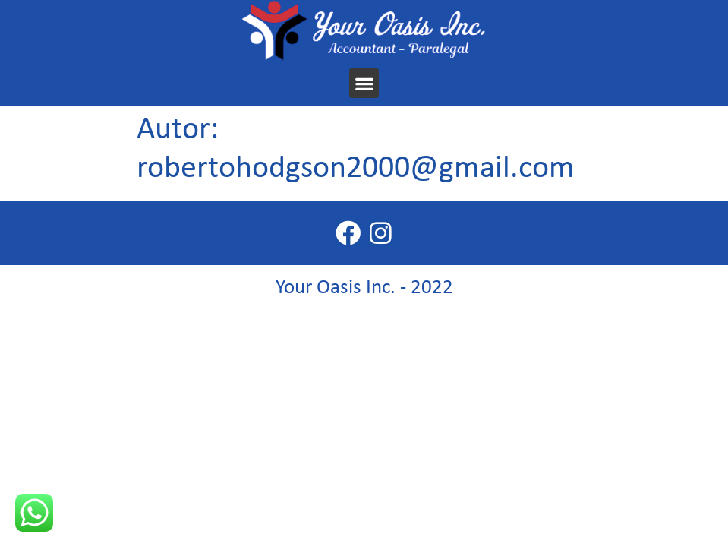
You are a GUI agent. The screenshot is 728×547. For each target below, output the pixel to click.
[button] (364, 83)
